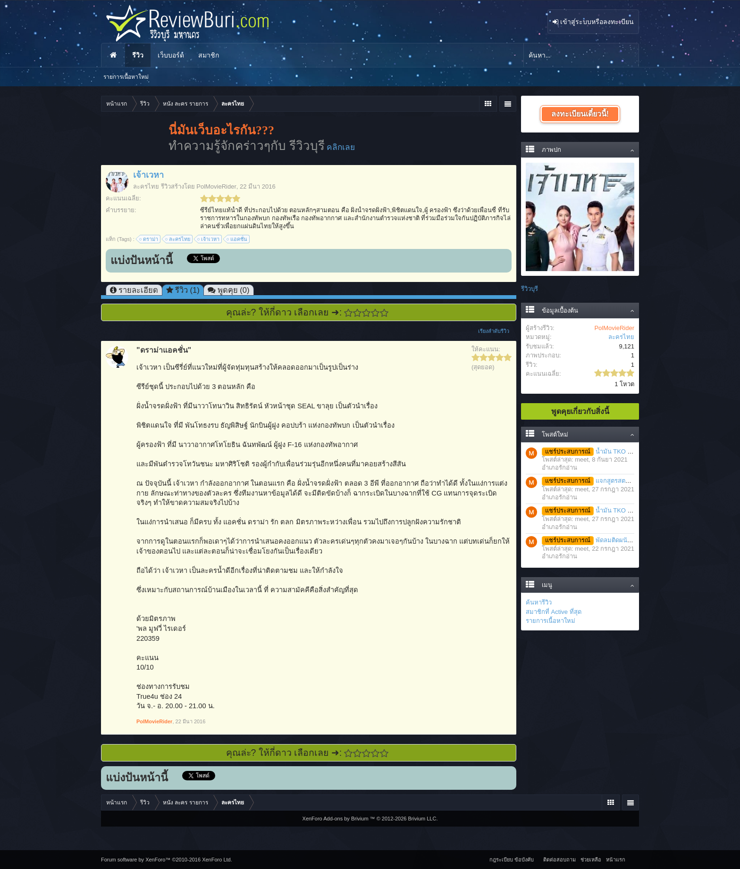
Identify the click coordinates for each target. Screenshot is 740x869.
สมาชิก (208, 55)
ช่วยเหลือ (590, 859)
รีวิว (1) (187, 290)
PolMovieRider (216, 186)
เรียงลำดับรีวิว (497, 331)
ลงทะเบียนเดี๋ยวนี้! (580, 114)
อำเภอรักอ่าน (559, 467)
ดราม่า (149, 239)
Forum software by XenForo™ (166, 859)
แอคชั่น (237, 239)
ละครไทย (146, 186)
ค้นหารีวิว (539, 602)
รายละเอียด (138, 290)
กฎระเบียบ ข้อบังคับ (511, 859)
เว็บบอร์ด (171, 55)
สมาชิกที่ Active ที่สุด (553, 611)
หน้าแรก (113, 55)
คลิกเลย (341, 147)
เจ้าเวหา (208, 239)
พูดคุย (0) (234, 290)
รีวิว (137, 55)
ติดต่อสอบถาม (559, 859)
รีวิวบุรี (529, 288)
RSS (633, 858)
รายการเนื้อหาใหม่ (550, 620)
